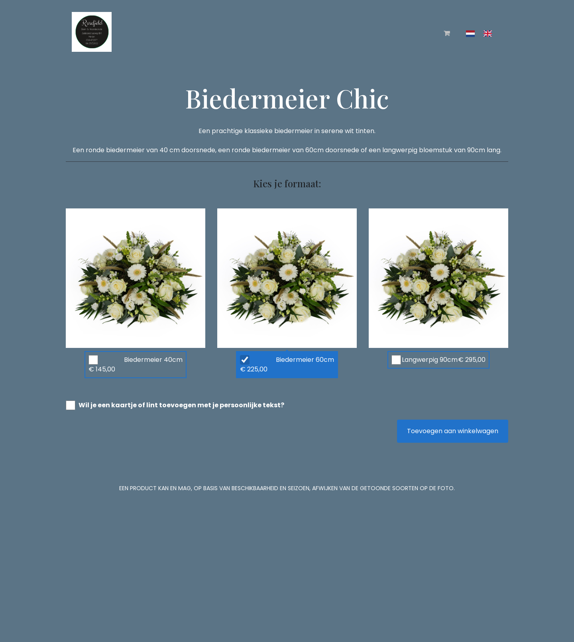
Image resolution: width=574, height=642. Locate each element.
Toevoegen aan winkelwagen (452, 431)
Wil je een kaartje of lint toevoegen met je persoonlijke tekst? (181, 405)
